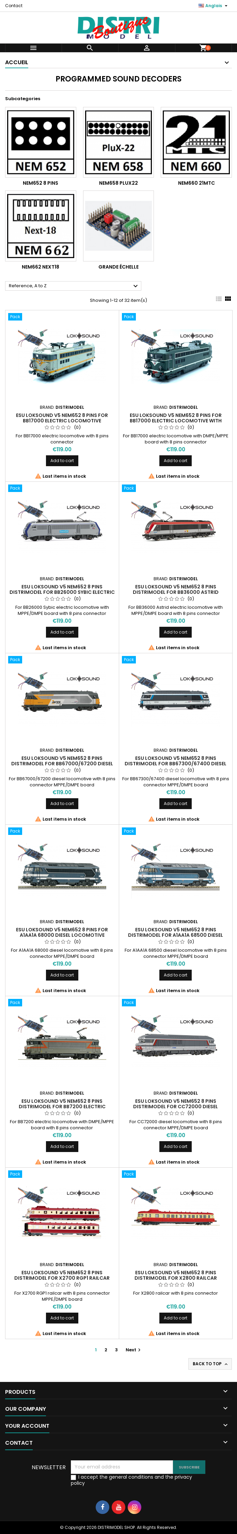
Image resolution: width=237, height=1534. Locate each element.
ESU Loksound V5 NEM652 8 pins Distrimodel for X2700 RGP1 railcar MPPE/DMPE (62, 1278)
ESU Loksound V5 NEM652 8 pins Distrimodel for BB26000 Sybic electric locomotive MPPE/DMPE (62, 592)
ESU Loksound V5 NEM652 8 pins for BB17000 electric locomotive (62, 418)
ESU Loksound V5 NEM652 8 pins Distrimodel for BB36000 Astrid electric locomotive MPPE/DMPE (175, 592)
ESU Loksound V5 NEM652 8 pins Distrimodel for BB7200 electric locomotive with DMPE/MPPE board (62, 1106)
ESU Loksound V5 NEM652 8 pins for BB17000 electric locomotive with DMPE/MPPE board (176, 421)
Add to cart (62, 460)
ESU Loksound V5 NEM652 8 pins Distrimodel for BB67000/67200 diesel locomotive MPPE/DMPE (62, 763)
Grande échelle (118, 266)
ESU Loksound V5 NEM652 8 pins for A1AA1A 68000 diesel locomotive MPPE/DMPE (62, 935)
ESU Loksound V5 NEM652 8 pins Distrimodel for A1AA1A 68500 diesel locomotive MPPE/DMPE (175, 935)
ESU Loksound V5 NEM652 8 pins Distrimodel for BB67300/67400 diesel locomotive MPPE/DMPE (175, 763)
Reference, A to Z (74, 286)
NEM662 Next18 (40, 266)
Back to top (211, 1364)
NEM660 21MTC (196, 183)
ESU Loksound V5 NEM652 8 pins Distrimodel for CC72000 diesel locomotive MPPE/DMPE (175, 1106)
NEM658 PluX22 (118, 183)
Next (134, 1350)
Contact (13, 5)
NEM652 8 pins (40, 183)
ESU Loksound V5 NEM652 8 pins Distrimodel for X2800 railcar (176, 1275)
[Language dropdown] (214, 6)
